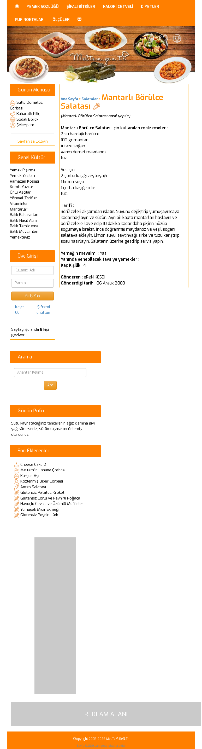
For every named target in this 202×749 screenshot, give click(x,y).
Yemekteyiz (20, 237)
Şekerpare (25, 124)
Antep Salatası (33, 487)
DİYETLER (150, 6)
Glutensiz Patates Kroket (42, 492)
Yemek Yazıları (22, 175)
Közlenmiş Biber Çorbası (41, 481)
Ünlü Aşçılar (20, 192)
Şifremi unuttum (44, 309)
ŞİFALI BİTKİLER (81, 6)
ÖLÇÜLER (61, 19)
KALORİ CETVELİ (118, 6)
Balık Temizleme (24, 226)
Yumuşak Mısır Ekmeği (39, 509)
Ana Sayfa (69, 99)
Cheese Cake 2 (33, 464)
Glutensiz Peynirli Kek (39, 515)
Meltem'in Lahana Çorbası (43, 470)
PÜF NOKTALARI (30, 19)
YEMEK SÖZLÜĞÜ (43, 6)
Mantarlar (18, 209)
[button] (79, 19)
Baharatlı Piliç (28, 113)
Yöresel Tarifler (23, 198)
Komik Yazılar (21, 186)
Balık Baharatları (24, 214)
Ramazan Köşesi (24, 181)
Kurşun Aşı (29, 475)
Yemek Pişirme (22, 170)
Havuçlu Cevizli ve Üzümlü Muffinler (51, 503)
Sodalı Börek (27, 119)
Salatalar (90, 99)
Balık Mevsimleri (24, 231)
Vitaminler (19, 203)
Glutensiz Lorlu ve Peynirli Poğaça (50, 498)
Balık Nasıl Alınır (24, 220)
